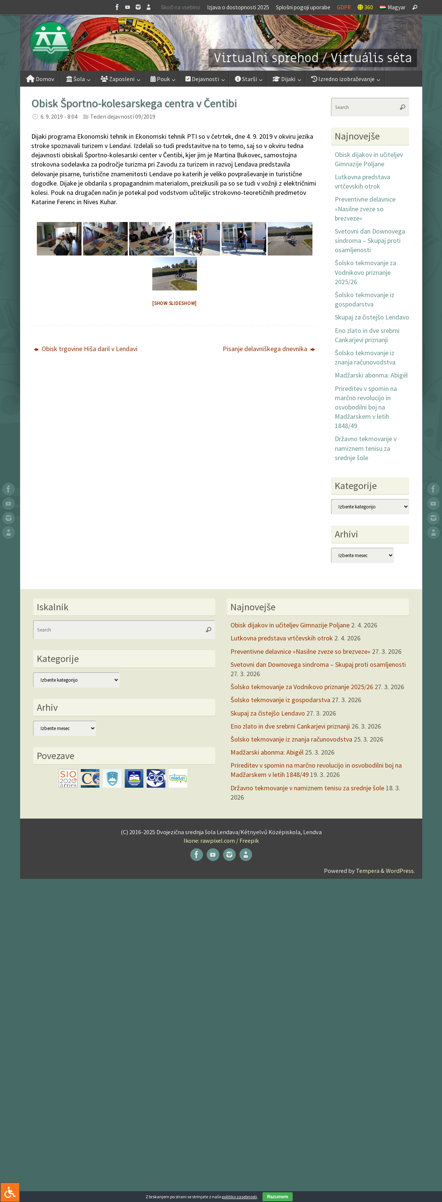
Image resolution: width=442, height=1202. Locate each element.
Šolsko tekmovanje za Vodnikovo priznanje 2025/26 (365, 272)
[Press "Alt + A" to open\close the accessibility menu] (10, 1192)
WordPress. (400, 870)
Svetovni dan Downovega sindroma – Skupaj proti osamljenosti (370, 240)
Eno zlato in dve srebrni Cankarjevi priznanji (290, 726)
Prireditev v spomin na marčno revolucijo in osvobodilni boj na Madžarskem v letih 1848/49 (366, 407)
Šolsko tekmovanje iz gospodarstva (280, 699)
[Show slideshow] (174, 303)
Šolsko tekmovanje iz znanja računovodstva (291, 739)
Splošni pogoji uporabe (303, 7)
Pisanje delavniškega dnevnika (269, 348)
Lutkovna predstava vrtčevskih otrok (281, 638)
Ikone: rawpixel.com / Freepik (221, 840)
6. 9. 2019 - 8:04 (59, 116)
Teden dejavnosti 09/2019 (122, 116)
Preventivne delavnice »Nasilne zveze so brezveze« (365, 208)
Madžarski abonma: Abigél (371, 375)
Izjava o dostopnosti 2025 (238, 7)
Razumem (277, 1196)
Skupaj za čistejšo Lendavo (372, 317)
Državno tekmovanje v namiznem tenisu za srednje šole (366, 448)
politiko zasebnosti (239, 1196)
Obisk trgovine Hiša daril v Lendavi (85, 348)
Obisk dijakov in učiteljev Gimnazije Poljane (290, 625)
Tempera (367, 870)
